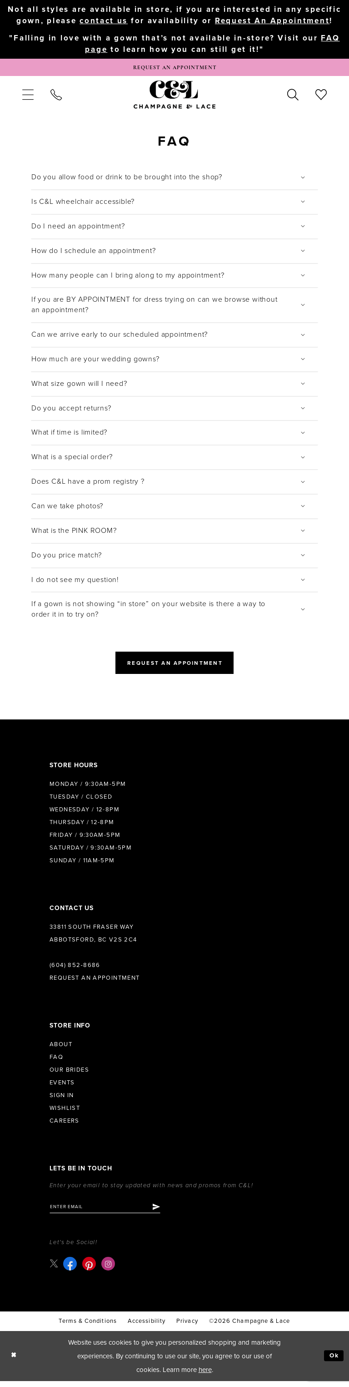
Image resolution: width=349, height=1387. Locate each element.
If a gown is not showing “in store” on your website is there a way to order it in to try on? (148, 612)
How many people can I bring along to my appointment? (127, 277)
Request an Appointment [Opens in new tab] (175, 666)
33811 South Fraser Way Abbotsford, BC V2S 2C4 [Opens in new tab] (93, 938)
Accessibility (146, 1327)
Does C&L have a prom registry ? (88, 484)
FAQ (56, 1061)
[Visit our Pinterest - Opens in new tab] (90, 1270)
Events (62, 1087)
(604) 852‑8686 (75, 969)
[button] (28, 97)
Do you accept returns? (71, 410)
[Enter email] (111, 1212)
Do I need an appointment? (78, 228)
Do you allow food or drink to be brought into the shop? (126, 179)
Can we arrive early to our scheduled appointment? (119, 336)
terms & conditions (87, 1327)
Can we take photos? (67, 508)
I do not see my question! (75, 582)
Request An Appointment (272, 20)
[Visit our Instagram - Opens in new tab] (109, 1270)
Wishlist (65, 1112)
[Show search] (293, 97)
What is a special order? (72, 459)
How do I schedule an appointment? (93, 253)
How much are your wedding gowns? (95, 361)
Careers (65, 1125)
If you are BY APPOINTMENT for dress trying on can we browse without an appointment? (154, 307)
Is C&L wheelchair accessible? (83, 203)
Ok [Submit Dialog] (333, 1362)
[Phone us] (56, 97)
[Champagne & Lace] (174, 97)
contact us (104, 20)
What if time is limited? (69, 435)
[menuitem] (28, 97)
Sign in (62, 1100)
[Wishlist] (321, 97)
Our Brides (69, 1074)
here (205, 1376)
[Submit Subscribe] (167, 1212)
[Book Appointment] (174, 68)
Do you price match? (66, 557)
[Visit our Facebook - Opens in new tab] (71, 1270)
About (61, 1049)
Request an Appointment (95, 982)
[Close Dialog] (14, 1362)
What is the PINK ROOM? (74, 532)
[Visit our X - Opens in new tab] (54, 1270)
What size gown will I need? (79, 385)
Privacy (187, 1327)
